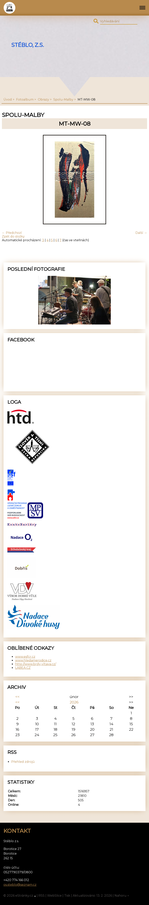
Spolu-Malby (63, 99)
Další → (141, 233)
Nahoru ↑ (121, 895)
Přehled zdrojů (23, 762)
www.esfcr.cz (25, 657)
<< (17, 696)
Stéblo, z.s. (27, 45)
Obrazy (43, 99)
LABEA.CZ (23, 668)
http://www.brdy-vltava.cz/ (35, 664)
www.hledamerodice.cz (33, 660)
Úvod (7, 99)
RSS (41, 895)
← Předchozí (12, 233)
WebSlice (54, 895)
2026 (74, 702)
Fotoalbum (25, 99)
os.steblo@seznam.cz (19, 885)
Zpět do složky (13, 236)
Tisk (67, 895)
